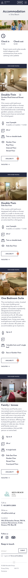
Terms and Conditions (17, 556)
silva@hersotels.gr (8, 513)
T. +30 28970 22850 (8, 505)
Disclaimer (4, 571)
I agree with (13, 556)
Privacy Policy (5, 568)
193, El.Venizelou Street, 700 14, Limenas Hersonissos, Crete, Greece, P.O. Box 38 (13, 523)
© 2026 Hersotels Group (8, 565)
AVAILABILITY (10, 159)
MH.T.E (16, 568)
